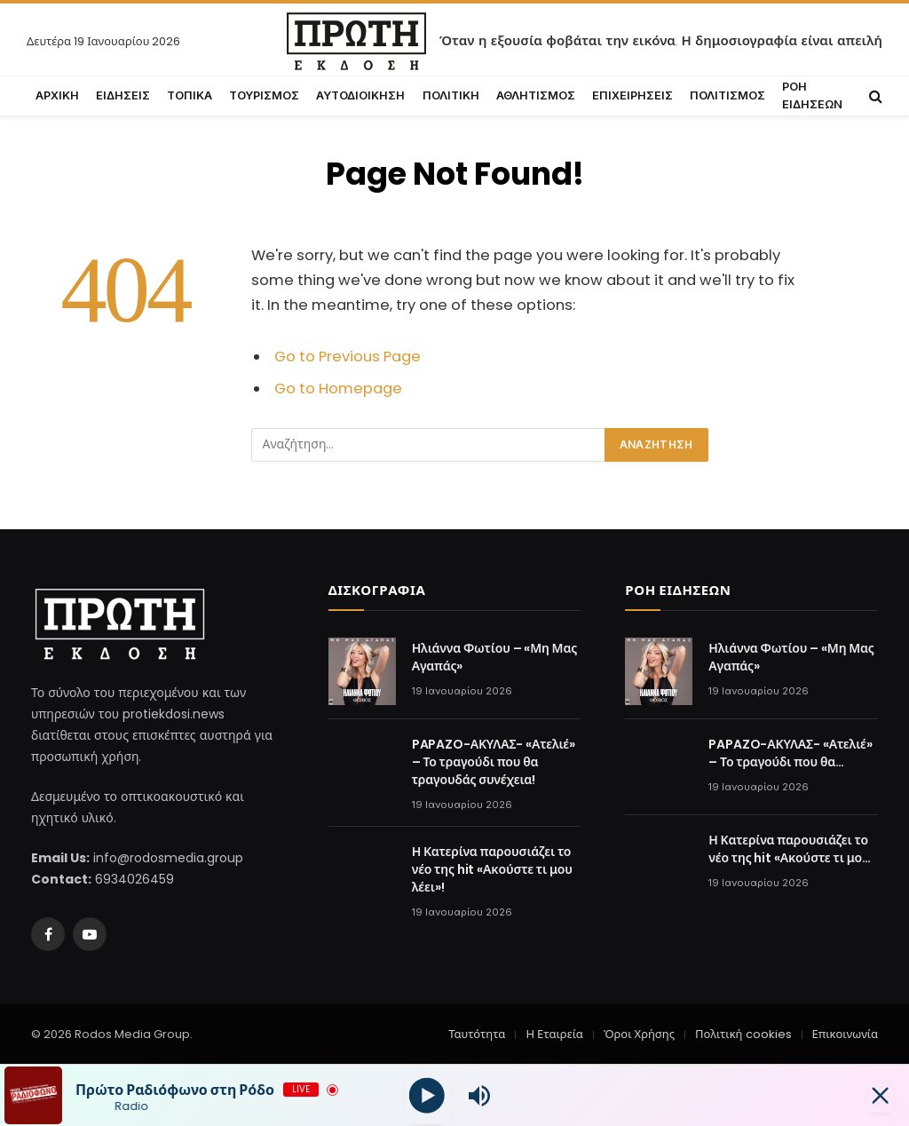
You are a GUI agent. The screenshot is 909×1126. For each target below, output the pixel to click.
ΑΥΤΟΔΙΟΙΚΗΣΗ (360, 95)
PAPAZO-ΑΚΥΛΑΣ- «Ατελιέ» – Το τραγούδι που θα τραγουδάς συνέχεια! (493, 762)
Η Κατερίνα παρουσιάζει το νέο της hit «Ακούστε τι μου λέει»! (492, 869)
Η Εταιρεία (554, 1034)
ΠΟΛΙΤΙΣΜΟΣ (727, 95)
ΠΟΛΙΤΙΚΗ (451, 95)
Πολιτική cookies (743, 1034)
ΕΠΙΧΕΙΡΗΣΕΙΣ (632, 95)
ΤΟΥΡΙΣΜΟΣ (264, 95)
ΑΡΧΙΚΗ (57, 95)
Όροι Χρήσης (639, 1034)
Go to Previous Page (347, 356)
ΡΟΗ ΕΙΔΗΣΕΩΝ (812, 95)
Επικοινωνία (845, 1034)
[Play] (426, 1095)
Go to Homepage (338, 388)
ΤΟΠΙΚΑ (189, 95)
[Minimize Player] (878, 1096)
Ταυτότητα (476, 1034)
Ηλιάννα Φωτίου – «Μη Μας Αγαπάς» (494, 657)
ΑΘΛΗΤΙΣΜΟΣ (535, 95)
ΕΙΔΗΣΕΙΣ (123, 95)
